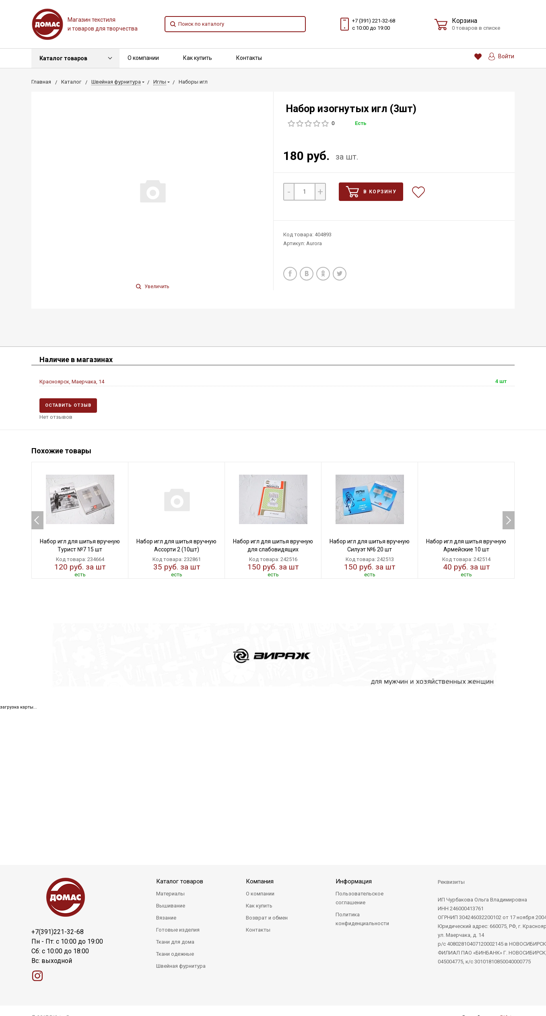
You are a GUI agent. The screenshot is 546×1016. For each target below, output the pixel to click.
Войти (501, 56)
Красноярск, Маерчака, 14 (71, 382)
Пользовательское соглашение (359, 898)
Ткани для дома (175, 942)
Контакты (249, 58)
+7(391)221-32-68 (57, 932)
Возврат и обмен (267, 918)
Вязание (166, 918)
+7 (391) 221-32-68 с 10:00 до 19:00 (373, 24)
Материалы (170, 894)
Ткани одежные (175, 954)
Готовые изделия (178, 930)
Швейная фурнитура (181, 966)
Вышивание (170, 906)
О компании (143, 58)
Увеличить (152, 286)
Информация (354, 881)
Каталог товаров (63, 58)
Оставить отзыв (68, 405)
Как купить (197, 58)
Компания (260, 881)
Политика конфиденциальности (362, 919)
